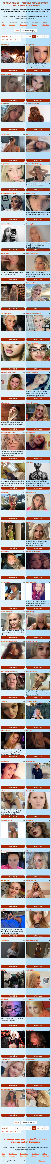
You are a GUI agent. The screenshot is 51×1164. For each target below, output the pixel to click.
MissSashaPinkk (32, 641)
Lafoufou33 (30, 791)
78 (30, 36)
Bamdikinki (5, 999)
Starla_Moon (5, 253)
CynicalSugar (5, 582)
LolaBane (29, 820)
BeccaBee (29, 522)
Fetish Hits (42, 1161)
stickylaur (29, 910)
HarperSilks (5, 164)
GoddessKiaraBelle (32, 104)
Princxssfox (30, 1089)
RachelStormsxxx (7, 612)
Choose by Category (29, 31)
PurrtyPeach (5, 761)
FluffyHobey (30, 432)
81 (42, 36)
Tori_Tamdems (6, 313)
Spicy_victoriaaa (32, 343)
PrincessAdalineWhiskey (9, 672)
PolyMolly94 (5, 551)
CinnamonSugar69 (7, 1089)
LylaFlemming (5, 791)
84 (7, 40)
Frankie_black (5, 134)
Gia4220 (3, 970)
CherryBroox (5, 462)
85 (11, 40)
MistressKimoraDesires (9, 641)
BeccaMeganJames (7, 851)
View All (5, 36)
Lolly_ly (3, 343)
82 (46, 36)
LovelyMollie (30, 761)
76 (21, 36)
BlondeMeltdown (6, 522)
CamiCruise (5, 104)
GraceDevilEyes (31, 672)
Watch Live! (13, 71)
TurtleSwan (30, 999)
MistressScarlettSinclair (9, 193)
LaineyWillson (5, 1059)
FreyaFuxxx (30, 1030)
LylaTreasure (5, 403)
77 (26, 36)
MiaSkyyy (4, 910)
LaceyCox (4, 701)
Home (17, 31)
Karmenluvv (5, 940)
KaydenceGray (6, 74)
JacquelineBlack (32, 403)
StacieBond (5, 880)
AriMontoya (5, 45)
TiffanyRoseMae (31, 701)
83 (3, 40)
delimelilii (29, 74)
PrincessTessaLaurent (8, 372)
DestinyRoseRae (6, 820)
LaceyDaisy (30, 612)
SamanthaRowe (31, 283)
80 (38, 36)
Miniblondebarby (6, 224)
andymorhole (30, 1059)
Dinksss (29, 731)
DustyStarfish (31, 582)
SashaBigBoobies (32, 372)
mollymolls (30, 45)
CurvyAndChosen (32, 253)
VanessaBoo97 (31, 880)
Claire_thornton (31, 851)
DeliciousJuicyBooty (33, 551)
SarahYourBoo (31, 492)
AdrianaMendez (6, 731)
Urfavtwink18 (30, 193)
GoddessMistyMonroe (33, 313)
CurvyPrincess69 (32, 940)
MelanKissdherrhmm (8, 432)
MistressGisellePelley (33, 164)
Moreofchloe (5, 492)
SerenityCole (30, 224)
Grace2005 (30, 970)
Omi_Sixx (29, 462)
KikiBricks (29, 134)
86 (15, 40)
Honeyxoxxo (5, 283)
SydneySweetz (6, 1030)
